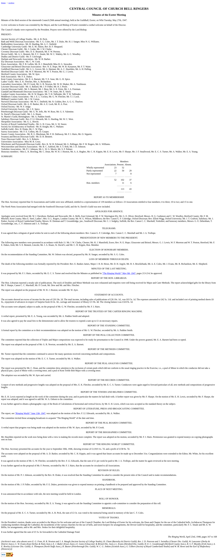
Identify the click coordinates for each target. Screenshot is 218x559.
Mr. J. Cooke (30, 49)
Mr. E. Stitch (65, 91)
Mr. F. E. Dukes (25, 76)
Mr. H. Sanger (91, 254)
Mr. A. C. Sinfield (48, 44)
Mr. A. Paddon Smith (40, 116)
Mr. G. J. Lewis (66, 71)
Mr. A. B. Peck (40, 39)
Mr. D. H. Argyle (117, 264)
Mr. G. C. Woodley (71, 54)
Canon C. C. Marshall (24, 285)
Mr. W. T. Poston (50, 71)
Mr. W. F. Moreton (33, 71)
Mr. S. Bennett (30, 89)
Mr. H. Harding (32, 44)
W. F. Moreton (177, 242)
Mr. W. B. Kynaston (67, 66)
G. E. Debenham (202, 221)
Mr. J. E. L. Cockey (39, 96)
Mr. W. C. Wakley (54, 54)
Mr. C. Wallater (56, 126)
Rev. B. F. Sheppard (53, 46)
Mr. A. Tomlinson (78, 84)
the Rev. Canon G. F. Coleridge (117, 218)
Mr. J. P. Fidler (46, 86)
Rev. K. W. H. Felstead (52, 144)
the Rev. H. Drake (53, 475)
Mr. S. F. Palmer (65, 149)
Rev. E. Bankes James (79, 264)
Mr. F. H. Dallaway (54, 134)
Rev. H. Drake (21, 129)
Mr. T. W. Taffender (71, 94)
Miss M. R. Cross (32, 141)
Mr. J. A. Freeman (72, 89)
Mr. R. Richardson (183, 264)
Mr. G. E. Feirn (56, 89)
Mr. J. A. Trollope (147, 233)
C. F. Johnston (25, 223)
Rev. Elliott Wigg (156, 218)
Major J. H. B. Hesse (100, 264)
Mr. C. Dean (44, 151)
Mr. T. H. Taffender (53, 94)
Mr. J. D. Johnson (77, 146)
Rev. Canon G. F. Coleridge (98, 233)
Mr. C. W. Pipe (35, 129)
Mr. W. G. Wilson (83, 218)
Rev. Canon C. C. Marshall (123, 233)
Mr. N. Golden (54, 101)
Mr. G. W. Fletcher (57, 96)
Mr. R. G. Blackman (36, 134)
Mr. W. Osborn (54, 254)
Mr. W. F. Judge (24, 106)
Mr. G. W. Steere (58, 124)
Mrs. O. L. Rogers (51, 218)
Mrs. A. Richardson (42, 81)
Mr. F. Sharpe (125, 151)
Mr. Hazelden (7, 437)
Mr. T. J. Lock (72, 96)
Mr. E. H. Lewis (110, 151)
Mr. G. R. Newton (44, 84)
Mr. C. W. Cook (33, 61)
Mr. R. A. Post (60, 104)
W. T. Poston (193, 242)
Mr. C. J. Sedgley (110, 221)
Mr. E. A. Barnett (33, 79)
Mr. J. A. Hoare (34, 114)
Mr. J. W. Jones (51, 91)
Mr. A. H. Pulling (83, 69)
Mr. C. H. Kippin (94, 151)
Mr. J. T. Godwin (190, 218)
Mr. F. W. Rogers (86, 144)
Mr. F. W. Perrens (52, 51)
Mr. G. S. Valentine (64, 111)
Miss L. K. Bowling (29, 151)
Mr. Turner (6, 354)
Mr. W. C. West (66, 119)
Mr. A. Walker (175, 151)
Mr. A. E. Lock (46, 104)
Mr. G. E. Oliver (126, 216)
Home (3, 3)
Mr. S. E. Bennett (23, 245)
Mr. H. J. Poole (60, 86)
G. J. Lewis (164, 242)
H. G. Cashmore (158, 216)
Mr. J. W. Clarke (44, 49)
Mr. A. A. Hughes (78, 151)
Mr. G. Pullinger (71, 144)
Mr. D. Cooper (42, 131)
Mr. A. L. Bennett (22, 54)
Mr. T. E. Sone (48, 79)
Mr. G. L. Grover (33, 69)
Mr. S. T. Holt (62, 146)
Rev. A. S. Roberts (30, 139)
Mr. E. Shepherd (199, 264)
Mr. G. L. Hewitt (31, 121)
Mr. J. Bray (43, 89)
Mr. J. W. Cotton (32, 99)
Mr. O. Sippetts (85, 134)
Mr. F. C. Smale (38, 54)
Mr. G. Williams (102, 144)
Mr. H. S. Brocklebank (137, 264)
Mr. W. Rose (49, 111)
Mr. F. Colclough (33, 56)
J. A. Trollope (42, 223)
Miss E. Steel (28, 218)
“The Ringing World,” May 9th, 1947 (119, 273)
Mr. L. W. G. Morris (48, 149)
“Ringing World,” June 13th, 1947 (30, 413)
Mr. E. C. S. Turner (159, 151)
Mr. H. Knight (42, 126)
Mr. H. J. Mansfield (43, 64)
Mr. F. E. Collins (27, 131)
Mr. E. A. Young (190, 151)
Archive (11, 3)
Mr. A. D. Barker (31, 104)
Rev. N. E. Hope (50, 66)
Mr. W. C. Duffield (39, 101)
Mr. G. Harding (51, 119)
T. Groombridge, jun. (73, 221)
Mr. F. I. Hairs (70, 134)
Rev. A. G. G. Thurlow (72, 101)
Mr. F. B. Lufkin (26, 64)
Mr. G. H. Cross (43, 124)
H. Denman (55, 221)
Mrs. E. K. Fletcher (23, 81)
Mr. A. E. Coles (155, 264)
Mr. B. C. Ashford (47, 146)
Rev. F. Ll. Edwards (35, 119)
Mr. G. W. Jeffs (36, 111)
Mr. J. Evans (168, 264)
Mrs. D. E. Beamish (34, 51)
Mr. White (193, 453)
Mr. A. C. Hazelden (65, 69)
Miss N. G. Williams (90, 41)
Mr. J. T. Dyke (57, 41)
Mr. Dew (51, 285)
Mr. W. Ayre (34, 74)
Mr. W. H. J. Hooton (60, 151)
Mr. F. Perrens (43, 465)
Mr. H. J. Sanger (72, 41)
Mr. (61, 285)
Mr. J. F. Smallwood (141, 151)
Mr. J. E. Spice (32, 109)
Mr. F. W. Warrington (105, 216)
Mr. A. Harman (49, 69)
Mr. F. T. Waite (84, 66)
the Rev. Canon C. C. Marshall (141, 221)
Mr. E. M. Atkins (35, 46)
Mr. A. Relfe (74, 216)
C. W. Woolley (176, 216)
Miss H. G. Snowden (62, 64)
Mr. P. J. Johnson (30, 149)
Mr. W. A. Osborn (49, 399)
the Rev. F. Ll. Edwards (83, 413)
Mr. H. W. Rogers (36, 94)
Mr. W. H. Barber (42, 59)
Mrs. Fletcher (73, 285)
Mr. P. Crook (29, 84)
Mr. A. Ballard (32, 86)
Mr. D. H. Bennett (44, 136)
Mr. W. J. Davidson (37, 216)
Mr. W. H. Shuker (61, 84)
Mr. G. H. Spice (63, 79)
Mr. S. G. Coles (43, 41)
